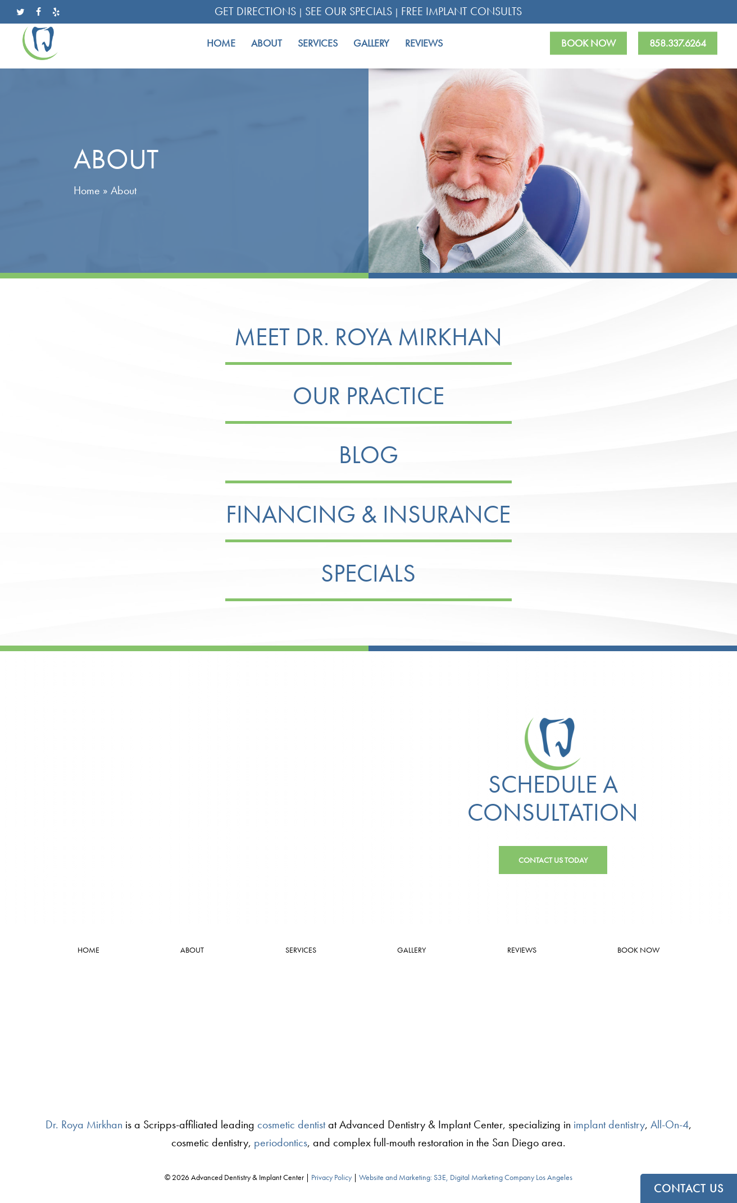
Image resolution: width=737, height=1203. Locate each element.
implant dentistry (609, 1124)
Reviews (521, 950)
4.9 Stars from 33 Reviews (123, 1024)
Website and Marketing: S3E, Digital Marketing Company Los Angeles (465, 1177)
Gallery (411, 950)
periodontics (280, 1142)
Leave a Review (123, 1040)
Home (87, 190)
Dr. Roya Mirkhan (84, 1124)
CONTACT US (689, 1188)
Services (300, 950)
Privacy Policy (331, 1177)
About (192, 950)
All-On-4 (669, 1124)
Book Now (638, 950)
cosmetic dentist (291, 1124)
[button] (553, 860)
